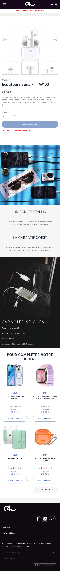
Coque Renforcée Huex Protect (15, 397)
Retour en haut (45, 490)
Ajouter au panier (30, 124)
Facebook (38, 519)
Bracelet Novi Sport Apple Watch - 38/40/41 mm (45, 397)
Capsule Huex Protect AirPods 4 (45, 459)
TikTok (53, 519)
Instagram (45, 519)
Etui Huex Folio (15, 459)
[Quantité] (5, 117)
